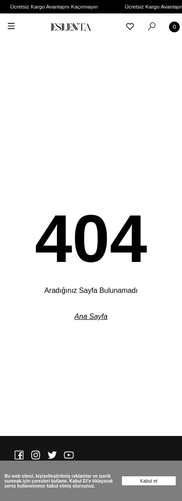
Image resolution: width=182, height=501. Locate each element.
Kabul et (148, 481)
